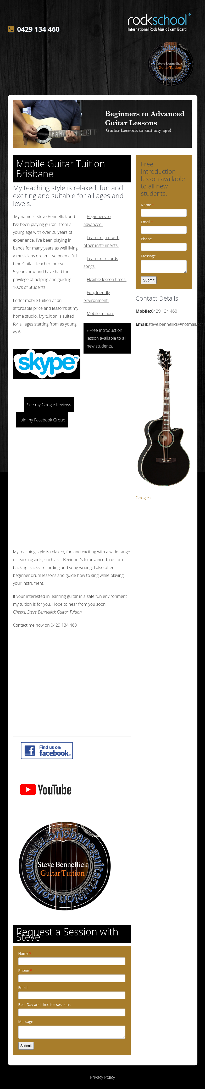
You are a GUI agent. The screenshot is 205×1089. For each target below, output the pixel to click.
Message (25, 1021)
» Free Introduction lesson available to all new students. (106, 338)
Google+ (143, 498)
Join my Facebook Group (42, 420)
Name (24, 953)
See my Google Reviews (49, 405)
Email (23, 987)
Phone (25, 970)
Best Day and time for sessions (44, 1004)
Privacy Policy (102, 1077)
